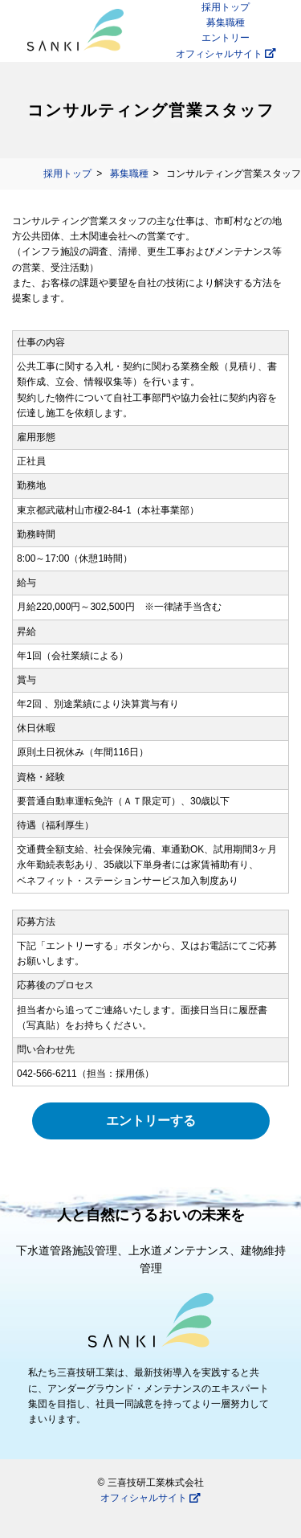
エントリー (225, 37)
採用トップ (225, 7)
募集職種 (225, 22)
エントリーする (151, 1120)
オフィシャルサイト (226, 53)
